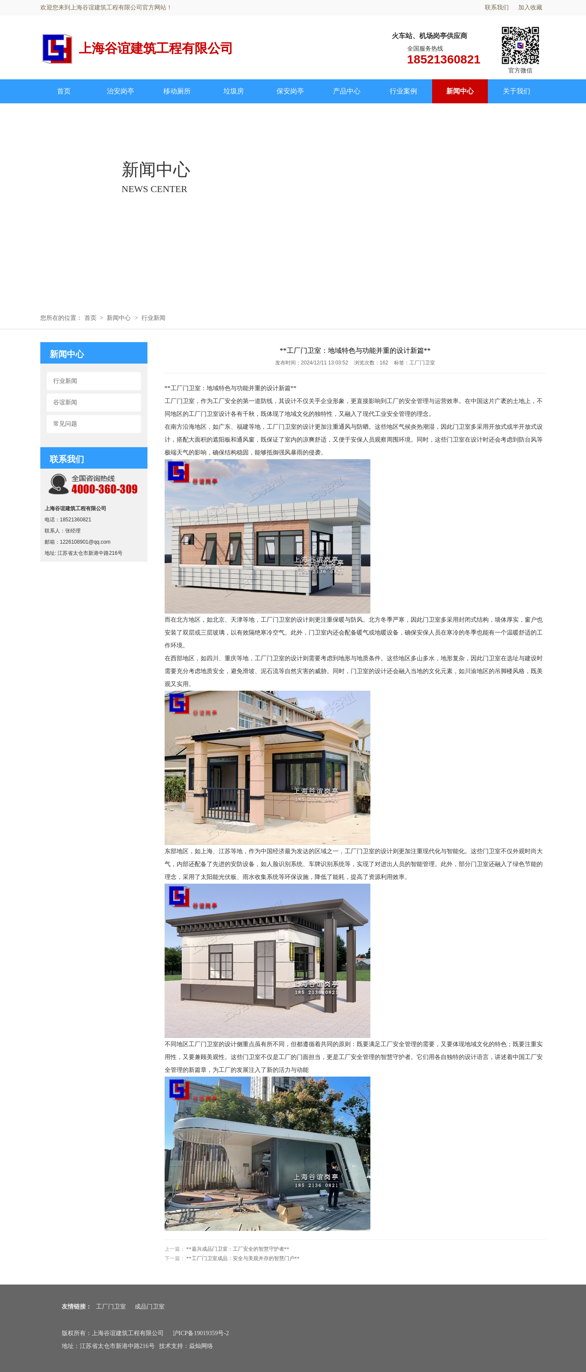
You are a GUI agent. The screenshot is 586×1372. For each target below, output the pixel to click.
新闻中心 (460, 91)
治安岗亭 (120, 91)
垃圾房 (233, 91)
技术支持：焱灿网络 (186, 1346)
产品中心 (347, 91)
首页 (64, 91)
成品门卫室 (150, 1306)
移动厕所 (177, 91)
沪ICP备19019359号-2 (201, 1333)
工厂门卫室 (111, 1306)
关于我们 (516, 91)
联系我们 (497, 7)
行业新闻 (153, 318)
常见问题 (65, 424)
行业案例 (403, 91)
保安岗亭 (290, 91)
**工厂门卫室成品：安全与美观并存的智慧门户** (243, 1258)
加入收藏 (530, 7)
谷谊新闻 (65, 402)
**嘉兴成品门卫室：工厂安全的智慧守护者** (237, 1249)
